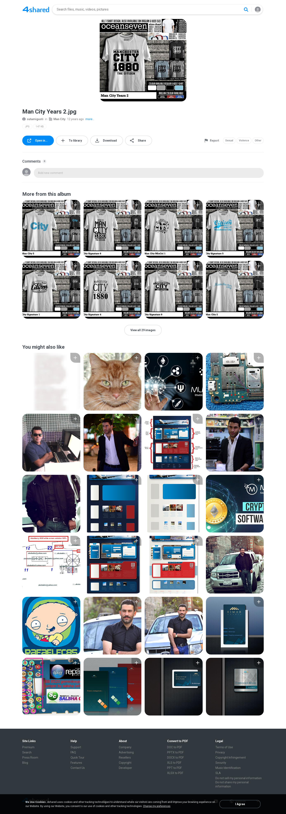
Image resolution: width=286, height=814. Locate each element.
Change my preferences (156, 806)
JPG (27, 126)
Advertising (126, 752)
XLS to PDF (174, 762)
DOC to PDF (174, 747)
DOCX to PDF (175, 757)
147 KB (40, 126)
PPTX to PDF (175, 752)
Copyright (125, 762)
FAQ (73, 752)
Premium (28, 747)
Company (125, 747)
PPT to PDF (174, 767)
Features (76, 762)
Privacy (220, 752)
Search (27, 752)
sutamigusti (32, 119)
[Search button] (246, 9)
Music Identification (228, 767)
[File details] (51, 229)
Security (220, 762)
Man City (57, 119)
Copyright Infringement (230, 757)
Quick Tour (77, 757)
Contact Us (78, 767)
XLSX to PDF (175, 773)
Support (76, 747)
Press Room (30, 757)
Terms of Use (224, 747)
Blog (25, 762)
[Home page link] (36, 9)
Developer (125, 767)
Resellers (125, 757)
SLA (218, 773)
